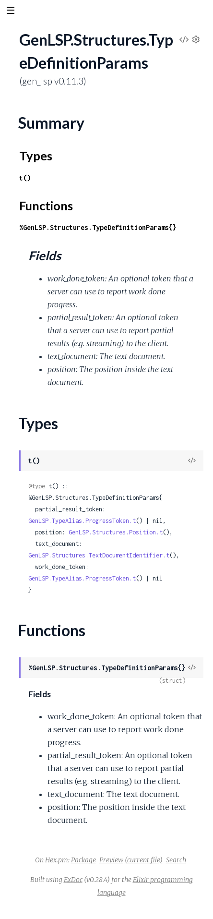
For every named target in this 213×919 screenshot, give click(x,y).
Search (176, 860)
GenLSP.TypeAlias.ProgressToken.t (82, 520)
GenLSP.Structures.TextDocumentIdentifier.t (98, 555)
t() (25, 178)
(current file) (144, 860)
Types (35, 155)
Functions (46, 205)
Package (83, 860)
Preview (111, 860)
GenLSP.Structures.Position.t (116, 532)
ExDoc (73, 879)
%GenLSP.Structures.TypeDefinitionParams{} (98, 227)
